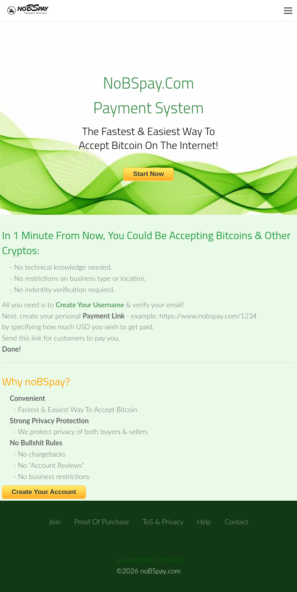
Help (204, 521)
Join (55, 521)
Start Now (148, 174)
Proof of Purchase (101, 521)
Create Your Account (44, 492)
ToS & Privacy (163, 521)
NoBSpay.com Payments (36, 10)
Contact (236, 521)
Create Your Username (90, 304)
